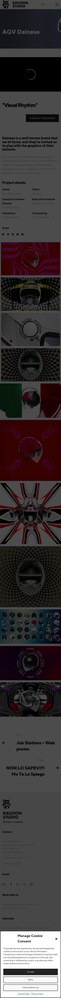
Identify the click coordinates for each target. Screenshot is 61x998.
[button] (56, 938)
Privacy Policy (37, 994)
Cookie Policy (24, 994)
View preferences (30, 987)
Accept (30, 972)
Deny (30, 980)
